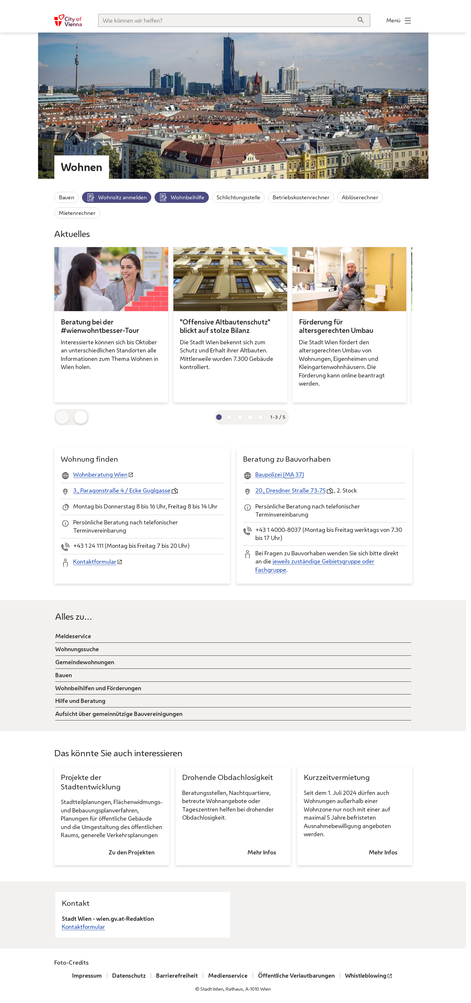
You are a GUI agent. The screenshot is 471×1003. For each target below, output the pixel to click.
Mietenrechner (77, 213)
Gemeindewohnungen (84, 662)
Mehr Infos (261, 852)
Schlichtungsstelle (238, 197)
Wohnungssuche (77, 649)
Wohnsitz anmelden (117, 197)
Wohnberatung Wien (100, 474)
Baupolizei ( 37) (279, 474)
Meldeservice (73, 636)
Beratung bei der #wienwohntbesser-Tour (100, 326)
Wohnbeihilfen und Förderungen (98, 688)
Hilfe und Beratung (80, 701)
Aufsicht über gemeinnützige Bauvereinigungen (118, 714)
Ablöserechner (360, 197)
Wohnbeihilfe (181, 197)
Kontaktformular (94, 561)
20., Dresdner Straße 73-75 (290, 490)
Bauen (66, 197)
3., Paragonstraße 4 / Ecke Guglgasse (121, 490)
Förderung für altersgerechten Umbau (336, 326)
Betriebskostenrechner (301, 197)
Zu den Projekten (132, 852)
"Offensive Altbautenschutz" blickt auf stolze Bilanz (225, 326)
